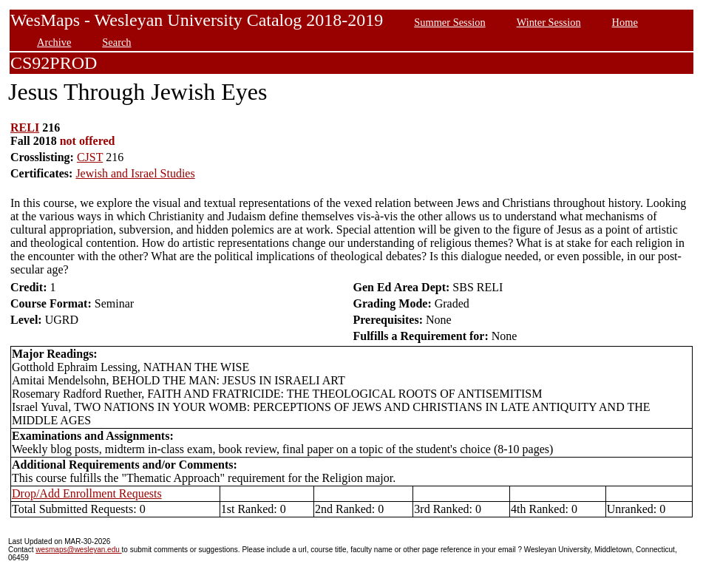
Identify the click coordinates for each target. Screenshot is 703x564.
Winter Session (549, 22)
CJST (90, 157)
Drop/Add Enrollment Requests (87, 493)
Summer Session (449, 22)
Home (625, 22)
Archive (54, 42)
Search (116, 42)
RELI (24, 127)
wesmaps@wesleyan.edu (78, 550)
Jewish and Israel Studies (134, 173)
